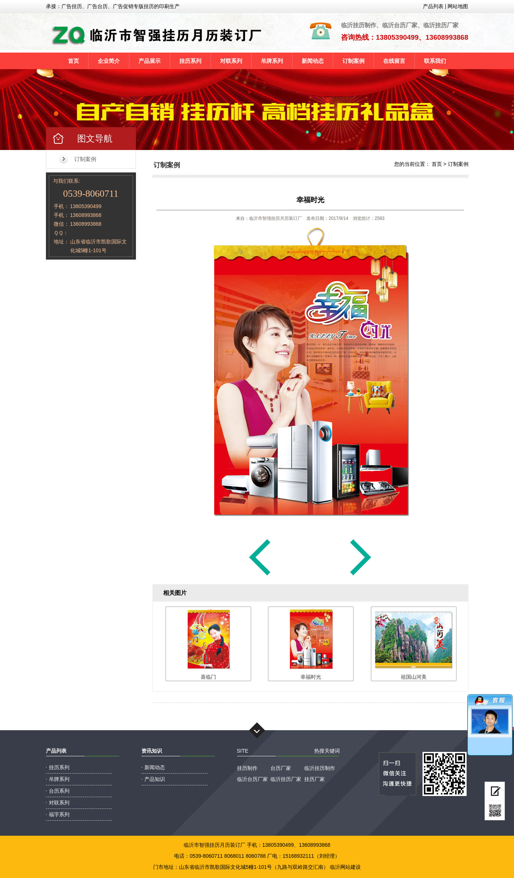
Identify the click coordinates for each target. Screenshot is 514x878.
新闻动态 (313, 61)
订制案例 (353, 61)
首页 (73, 61)
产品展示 (150, 61)
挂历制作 (247, 768)
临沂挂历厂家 (285, 779)
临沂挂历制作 (319, 768)
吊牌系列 (272, 61)
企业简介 (109, 61)
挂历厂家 (314, 779)
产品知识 (154, 779)
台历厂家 (280, 768)
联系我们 (435, 61)
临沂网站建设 (345, 867)
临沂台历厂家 (252, 779)
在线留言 (394, 61)
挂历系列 (190, 61)
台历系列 (59, 791)
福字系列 (59, 814)
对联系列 (231, 61)
